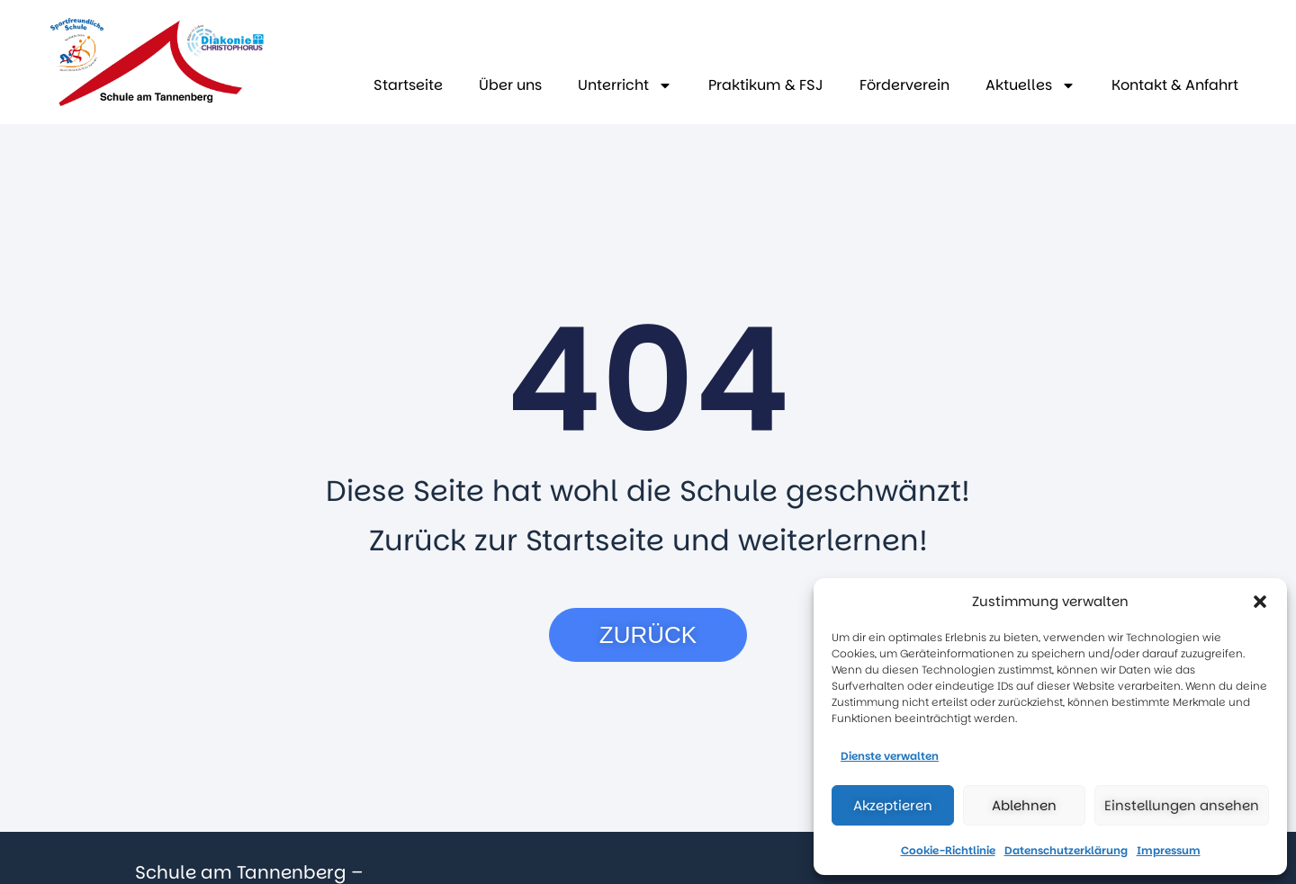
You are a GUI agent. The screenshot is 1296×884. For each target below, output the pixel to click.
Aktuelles (1031, 85)
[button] (1260, 602)
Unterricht (625, 85)
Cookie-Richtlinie (948, 850)
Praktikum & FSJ (766, 85)
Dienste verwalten (890, 755)
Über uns (510, 85)
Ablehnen (1024, 805)
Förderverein (905, 85)
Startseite (408, 85)
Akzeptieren (892, 805)
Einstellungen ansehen (1181, 805)
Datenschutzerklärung (1066, 850)
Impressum (1169, 850)
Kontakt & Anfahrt (1175, 85)
